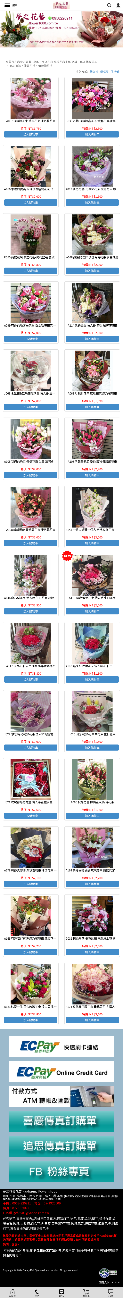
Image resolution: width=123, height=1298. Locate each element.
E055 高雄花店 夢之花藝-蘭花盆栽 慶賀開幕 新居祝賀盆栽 (41, 257)
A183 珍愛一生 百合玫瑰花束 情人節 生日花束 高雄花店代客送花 (45, 1006)
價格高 (104, 71)
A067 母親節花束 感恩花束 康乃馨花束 (30, 121)
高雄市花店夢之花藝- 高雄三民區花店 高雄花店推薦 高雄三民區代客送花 (51, 62)
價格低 (115, 71)
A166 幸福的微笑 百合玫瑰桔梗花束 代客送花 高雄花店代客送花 (45, 189)
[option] (61, 29)
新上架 (94, 71)
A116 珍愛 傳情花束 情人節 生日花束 (92, 598)
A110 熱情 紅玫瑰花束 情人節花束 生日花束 (93, 666)
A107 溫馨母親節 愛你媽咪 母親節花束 (92, 461)
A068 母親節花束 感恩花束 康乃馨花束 (92, 393)
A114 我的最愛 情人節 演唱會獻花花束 (92, 325)
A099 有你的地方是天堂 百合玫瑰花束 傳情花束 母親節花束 (42, 325)
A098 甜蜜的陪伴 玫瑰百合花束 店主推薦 (92, 257)
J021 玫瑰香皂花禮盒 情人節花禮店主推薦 (31, 802)
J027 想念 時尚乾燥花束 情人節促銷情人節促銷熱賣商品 (40, 734)
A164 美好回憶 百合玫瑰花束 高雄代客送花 (93, 870)
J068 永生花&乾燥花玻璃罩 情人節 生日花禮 (32, 393)
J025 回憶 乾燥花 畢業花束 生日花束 (92, 734)
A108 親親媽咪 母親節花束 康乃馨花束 (30, 530)
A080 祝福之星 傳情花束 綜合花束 (92, 802)
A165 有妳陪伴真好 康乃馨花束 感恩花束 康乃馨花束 (37, 938)
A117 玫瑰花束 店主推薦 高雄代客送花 (30, 666)
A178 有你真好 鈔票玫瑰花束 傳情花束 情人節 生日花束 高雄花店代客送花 (51, 870)
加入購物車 (30, 134)
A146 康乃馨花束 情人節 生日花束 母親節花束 (33, 598)
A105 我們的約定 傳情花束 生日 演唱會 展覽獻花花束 (38, 461)
